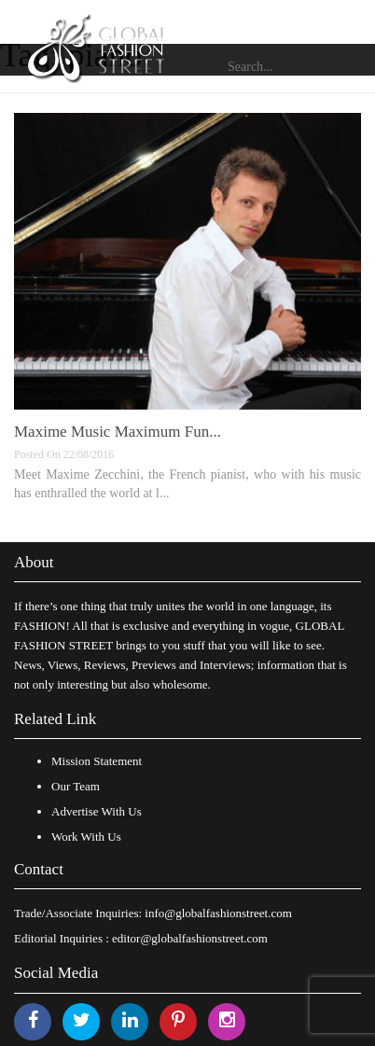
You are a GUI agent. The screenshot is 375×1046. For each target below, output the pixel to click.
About (34, 562)
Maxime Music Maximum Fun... (117, 431)
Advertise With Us (96, 811)
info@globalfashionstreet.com (218, 913)
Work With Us (86, 837)
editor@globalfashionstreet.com (190, 938)
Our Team (75, 786)
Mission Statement (96, 761)
